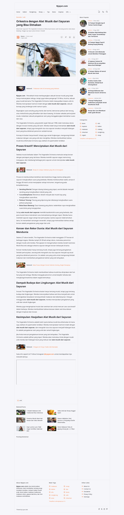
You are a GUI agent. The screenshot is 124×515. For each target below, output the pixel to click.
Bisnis (54, 12)
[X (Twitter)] (102, 509)
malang (90, 40)
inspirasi (84, 126)
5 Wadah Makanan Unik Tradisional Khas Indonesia (35, 412)
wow (52, 498)
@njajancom (49, 354)
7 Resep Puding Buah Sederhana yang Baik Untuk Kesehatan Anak (97, 102)
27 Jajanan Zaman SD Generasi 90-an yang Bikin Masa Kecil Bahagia (96, 63)
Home (18, 12)
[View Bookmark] (99, 12)
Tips (48, 12)
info (89, 59)
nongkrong (101, 132)
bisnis (89, 49)
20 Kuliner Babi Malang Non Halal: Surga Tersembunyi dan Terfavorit (97, 34)
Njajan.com (62, 6)
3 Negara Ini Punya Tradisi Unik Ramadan (45, 347)
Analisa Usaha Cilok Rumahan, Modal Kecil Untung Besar (95, 83)
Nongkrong (32, 12)
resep (99, 135)
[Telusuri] (107, 11)
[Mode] (103, 12)
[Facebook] (99, 509)
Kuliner (25, 12)
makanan (90, 98)
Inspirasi (60, 12)
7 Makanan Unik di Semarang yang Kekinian (46, 88)
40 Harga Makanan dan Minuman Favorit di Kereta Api (97, 92)
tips (67, 489)
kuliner (90, 21)
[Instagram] (104, 509)
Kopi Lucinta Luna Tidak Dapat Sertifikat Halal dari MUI (34, 429)
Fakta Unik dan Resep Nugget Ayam (67, 412)
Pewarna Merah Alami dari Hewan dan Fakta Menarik (35, 419)
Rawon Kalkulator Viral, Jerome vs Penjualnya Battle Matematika (66, 420)
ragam (84, 135)
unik (19, 400)
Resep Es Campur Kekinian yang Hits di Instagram (48, 170)
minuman (85, 132)
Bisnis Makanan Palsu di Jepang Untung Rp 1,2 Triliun (66, 428)
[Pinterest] (107, 509)
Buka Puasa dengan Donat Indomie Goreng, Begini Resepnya (51, 265)
